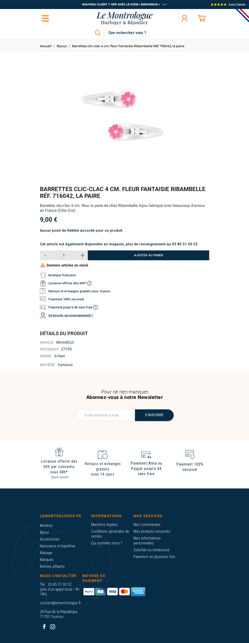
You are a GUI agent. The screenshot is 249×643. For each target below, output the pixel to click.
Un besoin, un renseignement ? (70, 315)
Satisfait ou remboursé (151, 550)
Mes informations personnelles (147, 540)
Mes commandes (146, 524)
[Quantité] (64, 255)
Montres (46, 525)
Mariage (46, 553)
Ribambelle (65, 342)
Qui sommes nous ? (106, 543)
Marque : (47, 342)
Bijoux (44, 532)
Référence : (50, 349)
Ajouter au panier (148, 255)
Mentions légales (104, 524)
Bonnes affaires (52, 566)
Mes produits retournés (151, 531)
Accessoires (50, 539)
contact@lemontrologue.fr (60, 603)
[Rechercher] (133, 33)
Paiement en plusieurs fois (154, 556)
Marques (46, 559)
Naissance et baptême (57, 546)
